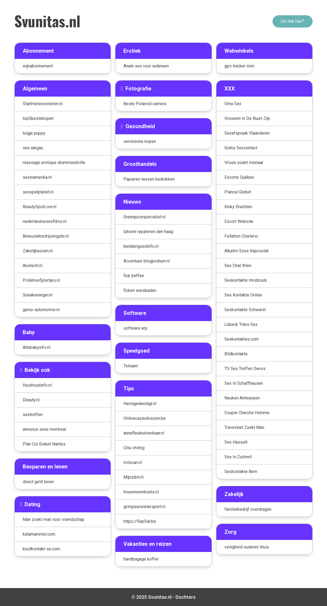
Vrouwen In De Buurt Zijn (247, 118)
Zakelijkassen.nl (38, 250)
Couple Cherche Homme (247, 412)
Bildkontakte (236, 353)
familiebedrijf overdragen (247, 509)
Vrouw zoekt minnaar (243, 162)
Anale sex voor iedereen (146, 65)
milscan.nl (132, 462)
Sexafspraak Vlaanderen (247, 133)
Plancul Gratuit (237, 192)
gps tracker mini (239, 65)
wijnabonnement (38, 65)
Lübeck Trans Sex (241, 324)
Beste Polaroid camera (144, 103)
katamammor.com (39, 534)
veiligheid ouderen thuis (246, 547)
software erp (135, 328)
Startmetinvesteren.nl (43, 103)
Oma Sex (232, 103)
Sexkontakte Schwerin (245, 309)
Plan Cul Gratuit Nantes (44, 444)
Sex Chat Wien (237, 265)
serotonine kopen (139, 141)
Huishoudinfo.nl (37, 385)
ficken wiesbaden (139, 290)
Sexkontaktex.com (241, 339)
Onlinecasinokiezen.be (144, 418)
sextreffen (32, 414)
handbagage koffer (141, 559)
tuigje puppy (34, 133)
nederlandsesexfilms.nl (44, 221)
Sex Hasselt (235, 442)
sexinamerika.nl (37, 177)
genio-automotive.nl (41, 309)
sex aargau (33, 147)
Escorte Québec (239, 177)
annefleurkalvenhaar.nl (143, 433)
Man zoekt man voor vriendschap (53, 519)
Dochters (186, 597)
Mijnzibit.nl (133, 477)
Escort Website (238, 221)
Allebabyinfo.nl (36, 347)
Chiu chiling (134, 447)
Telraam (130, 365)
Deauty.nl (31, 399)
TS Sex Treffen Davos (245, 368)
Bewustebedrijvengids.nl (46, 236)
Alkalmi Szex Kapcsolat (246, 250)
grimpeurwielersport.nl (144, 506)
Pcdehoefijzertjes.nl (41, 280)
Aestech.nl (32, 265)
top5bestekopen (38, 118)
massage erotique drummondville (54, 162)
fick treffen (133, 275)
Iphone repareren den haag (148, 231)
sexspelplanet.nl (38, 192)
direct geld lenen (38, 481)
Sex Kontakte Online (243, 295)
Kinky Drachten (238, 206)
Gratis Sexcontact (240, 147)
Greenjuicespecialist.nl (144, 216)
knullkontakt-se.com (41, 548)
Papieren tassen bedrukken (149, 179)
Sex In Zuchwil (238, 456)
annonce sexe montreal (44, 429)
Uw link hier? (292, 21)
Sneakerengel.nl (37, 295)
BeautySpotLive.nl (39, 206)
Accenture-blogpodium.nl (146, 261)
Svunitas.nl (47, 21)
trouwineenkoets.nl (141, 491)
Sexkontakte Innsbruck (245, 280)
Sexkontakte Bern (240, 471)
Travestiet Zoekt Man (244, 427)
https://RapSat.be (139, 521)
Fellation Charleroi (241, 236)
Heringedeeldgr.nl (139, 403)
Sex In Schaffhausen (243, 383)
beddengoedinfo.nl (140, 246)
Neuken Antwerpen (242, 398)
